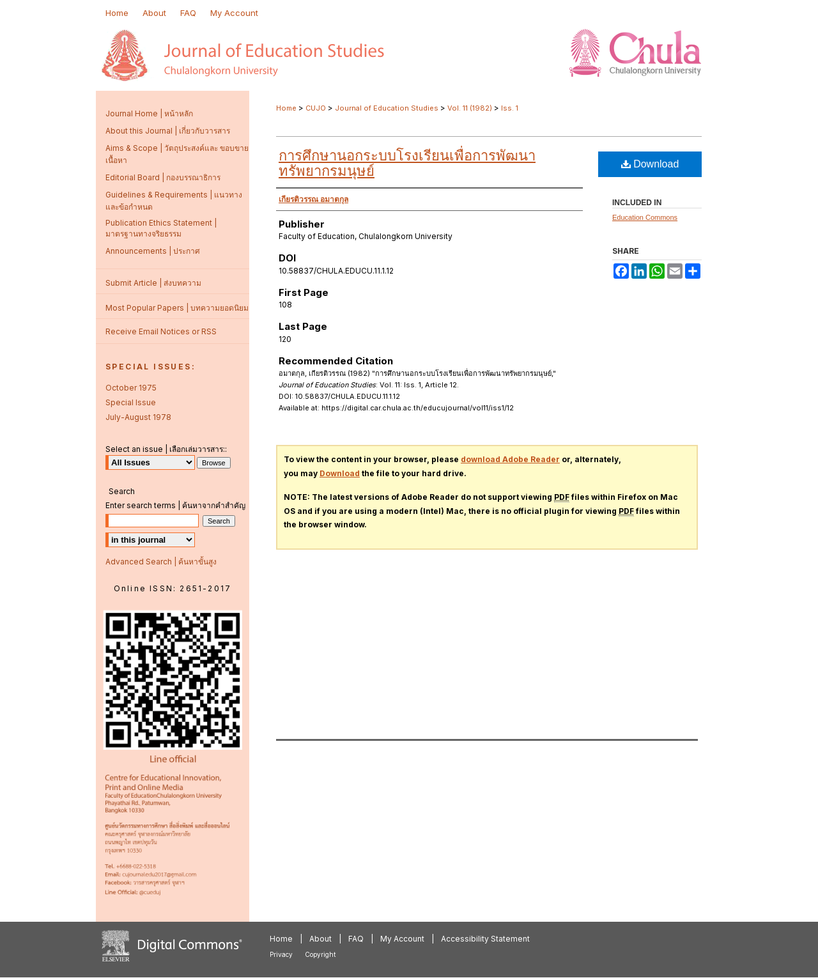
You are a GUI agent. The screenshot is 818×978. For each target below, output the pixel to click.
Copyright (320, 954)
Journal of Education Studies (386, 108)
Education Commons (644, 217)
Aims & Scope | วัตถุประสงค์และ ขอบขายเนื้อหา (177, 154)
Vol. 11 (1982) (469, 108)
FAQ (356, 938)
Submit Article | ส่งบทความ (153, 283)
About (320, 938)
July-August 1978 (138, 417)
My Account (402, 938)
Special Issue (130, 402)
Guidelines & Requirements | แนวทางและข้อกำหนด (173, 201)
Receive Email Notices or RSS (161, 331)
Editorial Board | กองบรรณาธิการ (162, 177)
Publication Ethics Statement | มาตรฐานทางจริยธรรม (161, 228)
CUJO (315, 108)
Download (650, 164)
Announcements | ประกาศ (152, 251)
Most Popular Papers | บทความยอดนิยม (177, 308)
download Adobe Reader (510, 459)
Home (286, 108)
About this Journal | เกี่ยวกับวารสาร (167, 131)
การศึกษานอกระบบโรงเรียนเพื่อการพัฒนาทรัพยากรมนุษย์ (407, 163)
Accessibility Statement (485, 938)
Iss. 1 (509, 108)
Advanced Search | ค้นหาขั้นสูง (161, 561)
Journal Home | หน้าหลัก (149, 113)
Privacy (281, 954)
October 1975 (131, 387)
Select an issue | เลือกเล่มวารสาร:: (166, 449)
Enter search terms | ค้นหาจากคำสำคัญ (175, 505)
